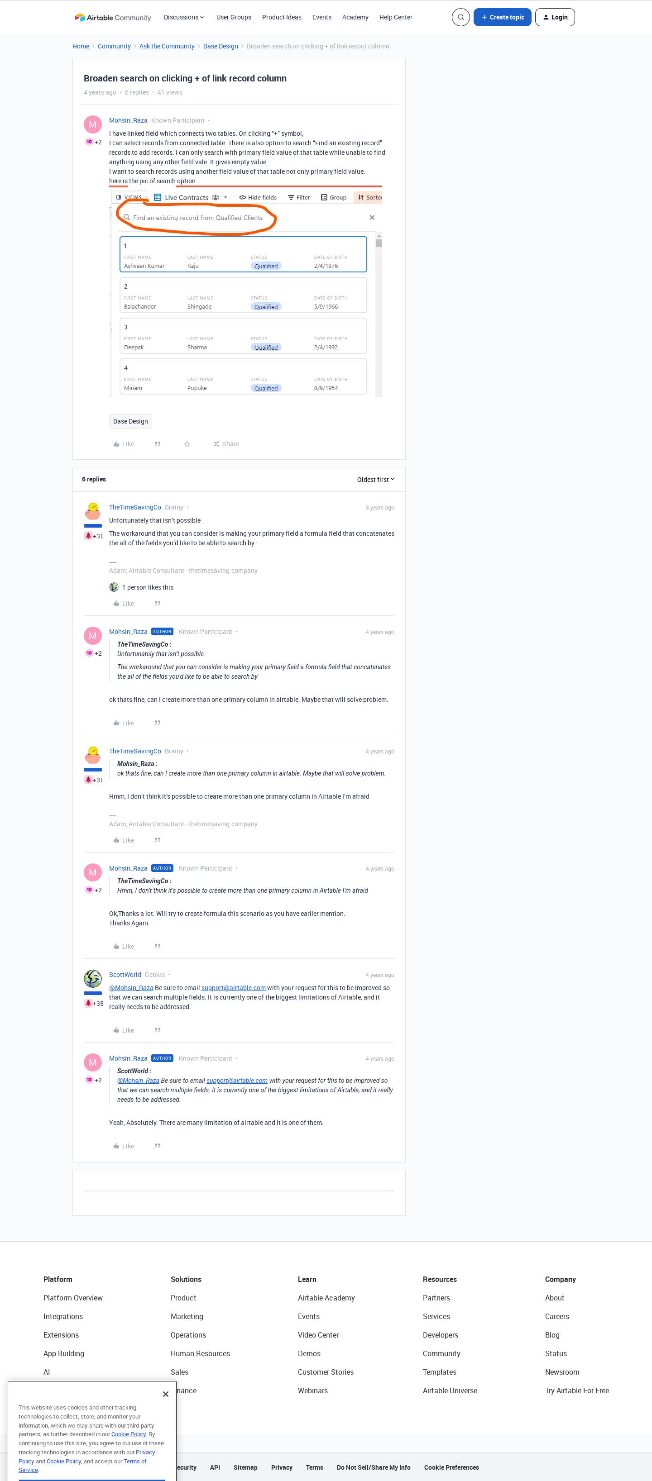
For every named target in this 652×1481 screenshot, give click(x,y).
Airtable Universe (450, 1390)
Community (114, 46)
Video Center (318, 1335)
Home (80, 46)
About (555, 1298)
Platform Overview (73, 1298)
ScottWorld (125, 974)
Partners (436, 1298)
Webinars (313, 1390)
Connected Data (69, 1390)
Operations (188, 1335)
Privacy (281, 1467)
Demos (309, 1353)
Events (321, 17)
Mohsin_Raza (128, 120)
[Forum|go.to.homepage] (112, 17)
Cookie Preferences (451, 1467)
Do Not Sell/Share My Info (374, 1467)
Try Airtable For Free (577, 1390)
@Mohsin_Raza (131, 987)
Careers (557, 1316)
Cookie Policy (128, 1452)
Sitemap (246, 1467)
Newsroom (562, 1372)
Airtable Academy (326, 1298)
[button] (503, 17)
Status (556, 1353)
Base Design (220, 46)
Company (560, 1279)
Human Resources (200, 1353)
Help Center (395, 17)
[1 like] (147, 587)
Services (436, 1316)
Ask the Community (167, 46)
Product (184, 1298)
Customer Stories (326, 1372)
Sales (179, 1372)
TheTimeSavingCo (135, 507)
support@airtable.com (233, 987)
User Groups (233, 17)
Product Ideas (282, 17)
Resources (440, 1279)
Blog (552, 1335)
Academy (355, 17)
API (215, 1467)
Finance (184, 1390)
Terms (314, 1467)
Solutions (186, 1279)
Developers (440, 1335)
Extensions (61, 1335)
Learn (307, 1279)
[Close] (166, 1413)
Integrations (63, 1316)
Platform (57, 1279)
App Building (63, 1353)
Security (185, 1467)
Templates (439, 1372)
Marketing (187, 1316)
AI (46, 1372)
